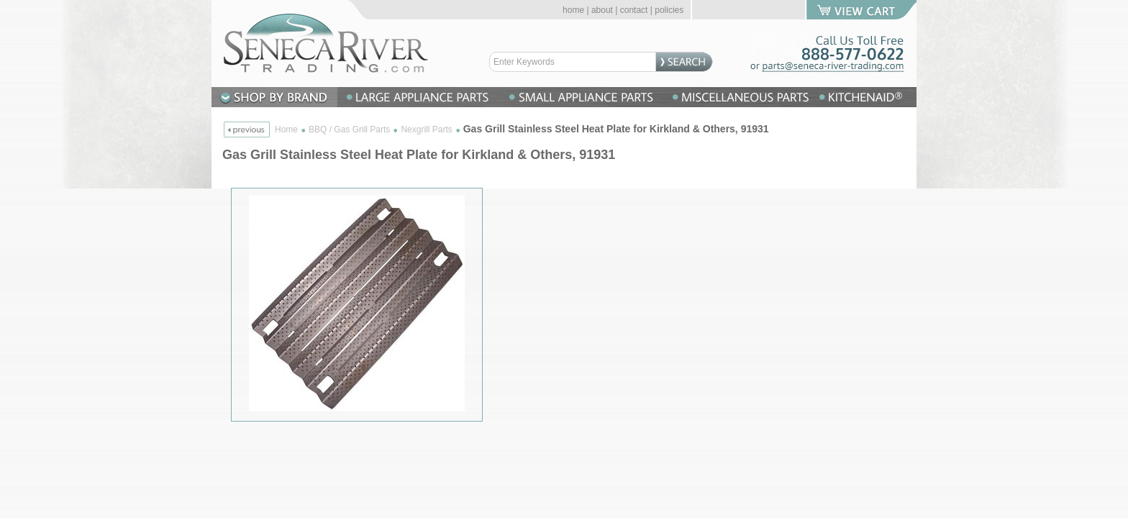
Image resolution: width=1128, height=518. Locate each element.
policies (669, 10)
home (573, 10)
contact (634, 10)
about (602, 10)
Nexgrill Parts (426, 129)
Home (286, 129)
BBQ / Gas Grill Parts (349, 129)
